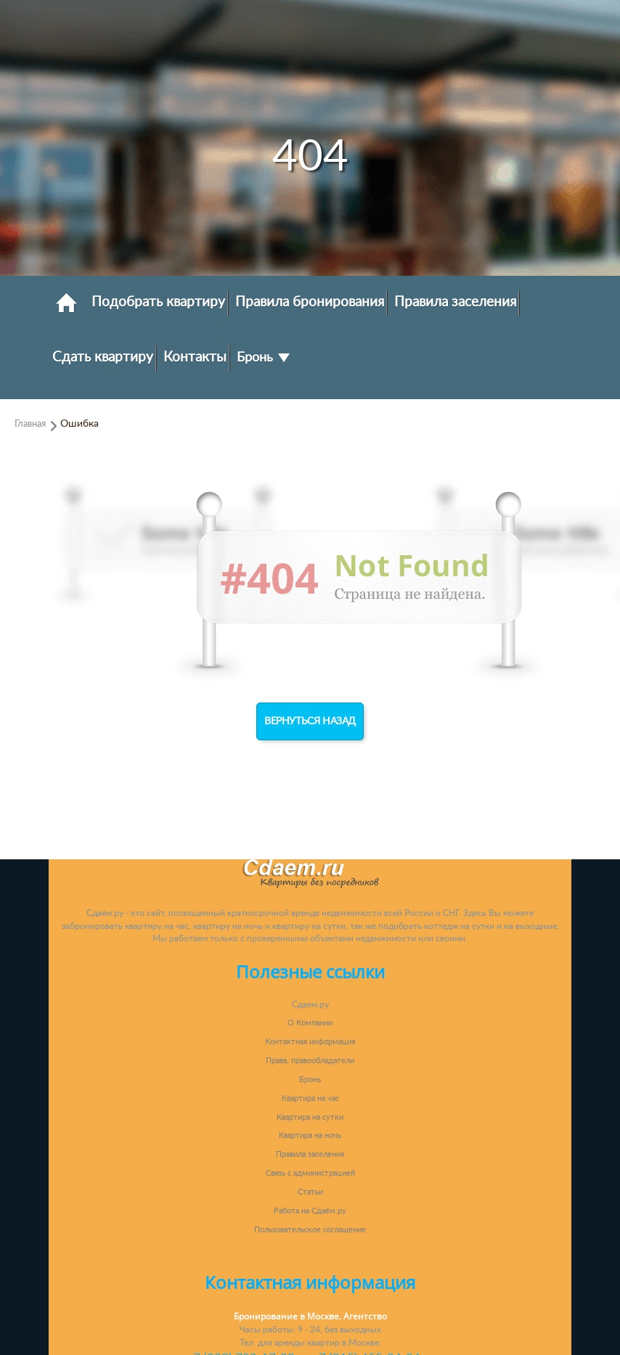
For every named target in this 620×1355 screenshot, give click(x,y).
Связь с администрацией (310, 1173)
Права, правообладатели (310, 1061)
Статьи (310, 1192)
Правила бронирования (309, 302)
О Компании (310, 1023)
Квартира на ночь (310, 1135)
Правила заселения (455, 302)
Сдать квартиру (102, 357)
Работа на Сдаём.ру (310, 1211)
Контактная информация (310, 1042)
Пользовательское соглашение (310, 1230)
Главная (30, 424)
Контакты (195, 357)
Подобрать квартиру (158, 302)
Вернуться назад (310, 721)
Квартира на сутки (310, 1117)
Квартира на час (310, 1098)
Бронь (263, 357)
